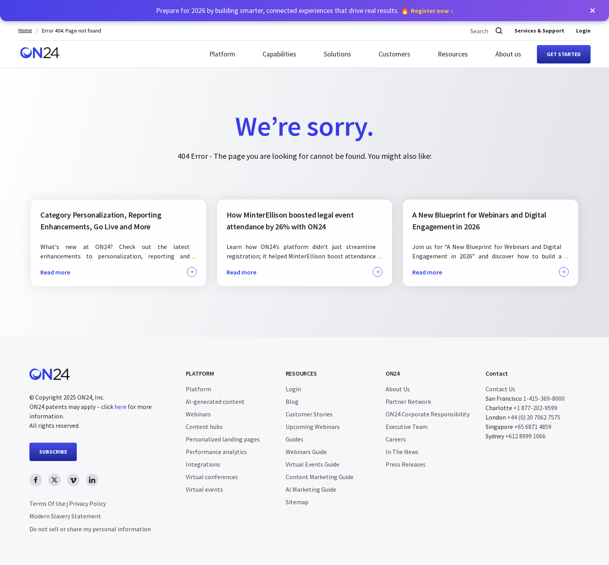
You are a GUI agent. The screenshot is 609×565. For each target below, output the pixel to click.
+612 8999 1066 (525, 436)
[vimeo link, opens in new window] (73, 480)
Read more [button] (118, 272)
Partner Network (408, 401)
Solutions (337, 54)
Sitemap (297, 502)
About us (508, 54)
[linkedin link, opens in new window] (92, 480)
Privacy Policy (87, 503)
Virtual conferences (212, 477)
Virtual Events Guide (312, 464)
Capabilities (279, 54)
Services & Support (539, 30)
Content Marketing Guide (319, 477)
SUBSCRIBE (53, 451)
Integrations (203, 464)
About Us (398, 389)
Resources (453, 54)
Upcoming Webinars (313, 427)
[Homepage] (39, 54)
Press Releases (406, 464)
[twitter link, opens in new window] (54, 480)
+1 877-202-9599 (535, 408)
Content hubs (204, 427)
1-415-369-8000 (544, 398)
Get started (564, 54)
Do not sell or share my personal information (90, 529)
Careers (396, 439)
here (120, 407)
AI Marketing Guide (311, 489)
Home (25, 30)
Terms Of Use (47, 503)
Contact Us (500, 389)
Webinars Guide (306, 452)
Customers (394, 54)
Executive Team (407, 427)
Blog (292, 401)
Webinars (198, 414)
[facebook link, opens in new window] (35, 480)
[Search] (499, 30)
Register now (430, 11)
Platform (222, 54)
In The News (402, 452)
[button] (592, 10)
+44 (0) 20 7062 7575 (533, 417)
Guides (294, 439)
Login (583, 30)
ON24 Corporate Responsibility (427, 414)
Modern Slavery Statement (65, 516)
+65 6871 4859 (532, 427)
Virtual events (204, 489)
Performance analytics (216, 452)
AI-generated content (215, 401)
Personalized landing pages (223, 439)
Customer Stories (309, 414)
